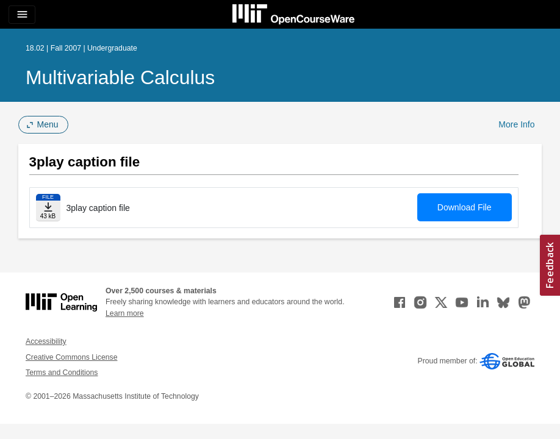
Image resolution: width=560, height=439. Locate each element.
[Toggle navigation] (22, 14)
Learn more (125, 313)
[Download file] (48, 207)
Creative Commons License (71, 357)
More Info (516, 124)
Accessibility (46, 341)
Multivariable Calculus (120, 77)
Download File (464, 207)
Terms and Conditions (62, 372)
